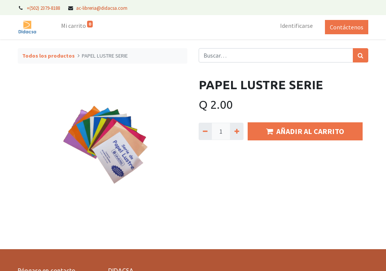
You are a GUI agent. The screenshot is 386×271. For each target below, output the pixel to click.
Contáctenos (346, 27)
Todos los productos (48, 55)
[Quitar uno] (205, 131)
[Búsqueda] (360, 55)
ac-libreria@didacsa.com (101, 8)
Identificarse (296, 25)
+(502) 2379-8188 (44, 8)
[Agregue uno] (236, 131)
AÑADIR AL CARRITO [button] (305, 131)
